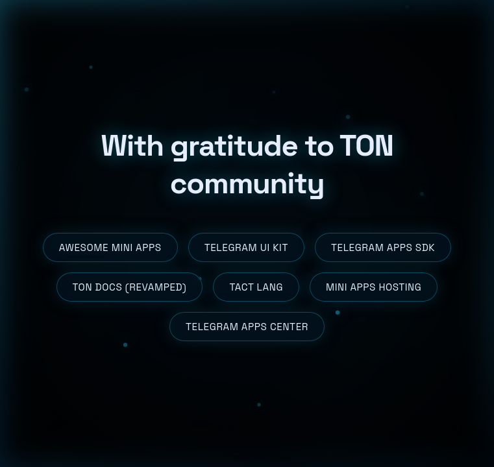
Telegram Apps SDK (383, 247)
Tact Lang (256, 287)
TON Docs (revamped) (130, 287)
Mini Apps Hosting (373, 287)
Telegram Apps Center (247, 326)
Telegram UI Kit (246, 247)
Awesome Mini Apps (110, 247)
